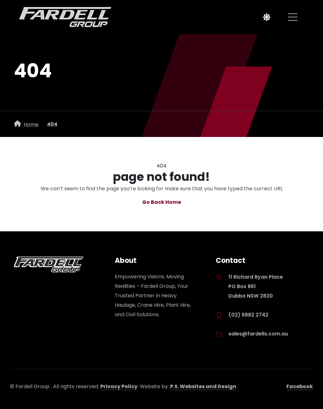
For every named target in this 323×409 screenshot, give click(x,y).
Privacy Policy (119, 386)
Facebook (299, 386)
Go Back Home (161, 202)
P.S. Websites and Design (203, 386)
